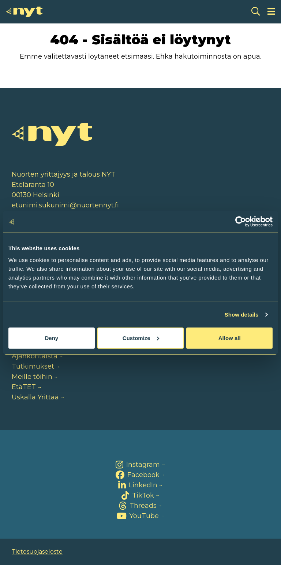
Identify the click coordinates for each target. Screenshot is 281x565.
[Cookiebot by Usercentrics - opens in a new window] (241, 221)
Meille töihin (32, 377)
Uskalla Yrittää (35, 397)
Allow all (229, 338)
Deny (51, 338)
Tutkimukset (33, 366)
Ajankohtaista (34, 356)
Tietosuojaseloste (37, 551)
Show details (242, 314)
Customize (141, 338)
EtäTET (24, 387)
